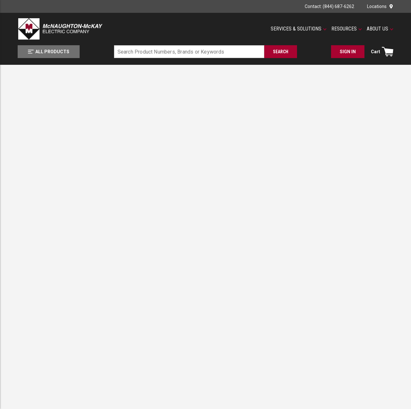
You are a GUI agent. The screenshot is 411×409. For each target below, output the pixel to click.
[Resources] (346, 29)
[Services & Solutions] (299, 29)
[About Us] (380, 29)
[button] (299, 29)
